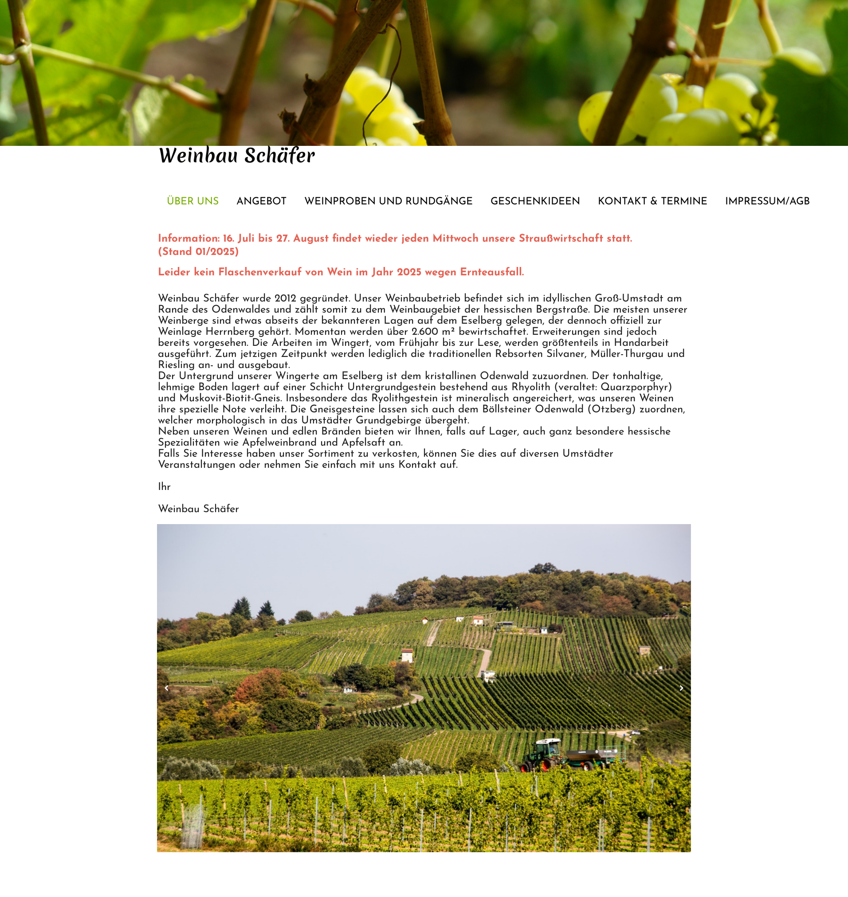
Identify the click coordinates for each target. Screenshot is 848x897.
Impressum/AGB (767, 202)
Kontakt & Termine (652, 202)
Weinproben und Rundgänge (388, 202)
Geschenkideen (535, 202)
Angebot (261, 202)
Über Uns (193, 202)
